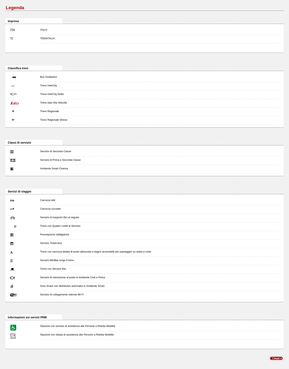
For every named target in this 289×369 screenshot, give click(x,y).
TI (11, 38)
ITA (12, 30)
